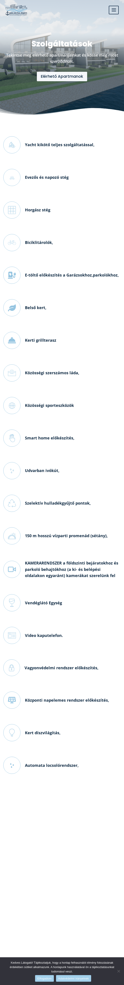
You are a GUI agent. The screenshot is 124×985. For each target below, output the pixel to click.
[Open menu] (114, 10)
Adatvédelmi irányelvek (73, 978)
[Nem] (118, 971)
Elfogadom (44, 978)
